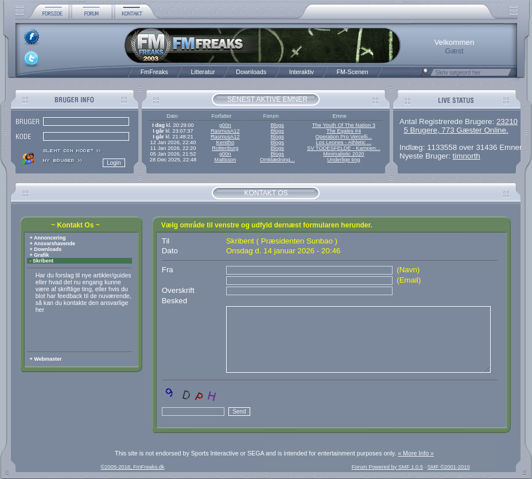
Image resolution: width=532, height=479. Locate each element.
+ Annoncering (46, 238)
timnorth (466, 156)
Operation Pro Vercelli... (344, 137)
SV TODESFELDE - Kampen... (343, 148)
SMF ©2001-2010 (449, 467)
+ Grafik (38, 255)
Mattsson (225, 160)
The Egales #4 (344, 131)
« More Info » (416, 453)
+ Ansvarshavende (51, 243)
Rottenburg (225, 148)
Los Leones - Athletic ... (343, 142)
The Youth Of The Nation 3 (343, 125)
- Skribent (40, 261)
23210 (507, 121)
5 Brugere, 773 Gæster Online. (455, 130)
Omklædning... (277, 160)
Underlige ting (343, 160)
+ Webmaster (45, 359)
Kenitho (225, 142)
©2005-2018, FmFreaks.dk (132, 467)
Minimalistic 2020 (343, 154)
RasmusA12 (225, 131)
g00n (225, 125)
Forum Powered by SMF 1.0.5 (387, 467)
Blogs (277, 125)
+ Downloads (44, 249)
